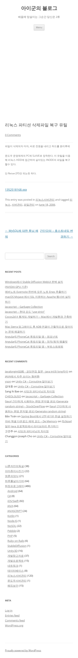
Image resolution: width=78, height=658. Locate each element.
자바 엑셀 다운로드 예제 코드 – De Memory (31, 421)
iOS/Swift (13, 501)
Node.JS (12, 521)
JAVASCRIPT (14, 511)
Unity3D (12, 551)
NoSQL (11, 526)
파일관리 (29, 204)
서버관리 (17, 204)
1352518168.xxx (16, 190)
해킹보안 (12, 585)
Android (12, 491)
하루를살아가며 (14, 481)
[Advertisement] (39, 71)
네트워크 (12, 566)
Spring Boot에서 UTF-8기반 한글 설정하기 (46, 416)
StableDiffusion (16, 546)
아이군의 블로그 (39, 8)
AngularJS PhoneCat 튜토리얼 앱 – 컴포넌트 (31, 336)
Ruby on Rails (15, 541)
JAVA (10, 506)
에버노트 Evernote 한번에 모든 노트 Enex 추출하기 (36, 292)
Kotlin (11, 516)
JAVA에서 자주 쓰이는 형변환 (22, 376)
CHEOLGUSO (13, 396)
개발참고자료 (15, 556)
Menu (39, 27)
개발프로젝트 (15, 561)
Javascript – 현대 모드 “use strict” (25, 312)
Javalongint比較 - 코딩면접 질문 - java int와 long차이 (36, 371)
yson (8, 381)
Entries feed (12, 615)
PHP (10, 536)
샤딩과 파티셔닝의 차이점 (39, 391)
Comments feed (15, 620)
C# (9, 496)
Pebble (11, 531)
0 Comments (13, 135)
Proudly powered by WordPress (23, 650)
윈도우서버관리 (16, 580)
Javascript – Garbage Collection (24, 307)
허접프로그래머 (14, 486)
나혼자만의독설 (14, 466)
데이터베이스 (15, 571)
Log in (8, 610)
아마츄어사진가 (14, 471)
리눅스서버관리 (45, 199)
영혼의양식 (12, 476)
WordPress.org (14, 625)
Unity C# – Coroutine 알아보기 (34, 381)
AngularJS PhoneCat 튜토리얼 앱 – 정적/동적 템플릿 (36, 341)
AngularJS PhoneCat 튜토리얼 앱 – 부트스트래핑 (34, 346)
